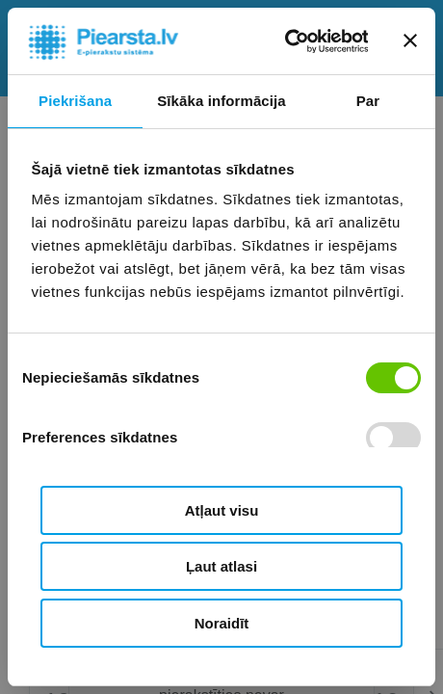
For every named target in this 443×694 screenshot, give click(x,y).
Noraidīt (222, 623)
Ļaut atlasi (221, 566)
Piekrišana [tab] (75, 101)
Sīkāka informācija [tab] (221, 101)
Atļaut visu (222, 510)
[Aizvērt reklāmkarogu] (410, 40)
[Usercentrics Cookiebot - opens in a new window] (283, 41)
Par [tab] (368, 101)
